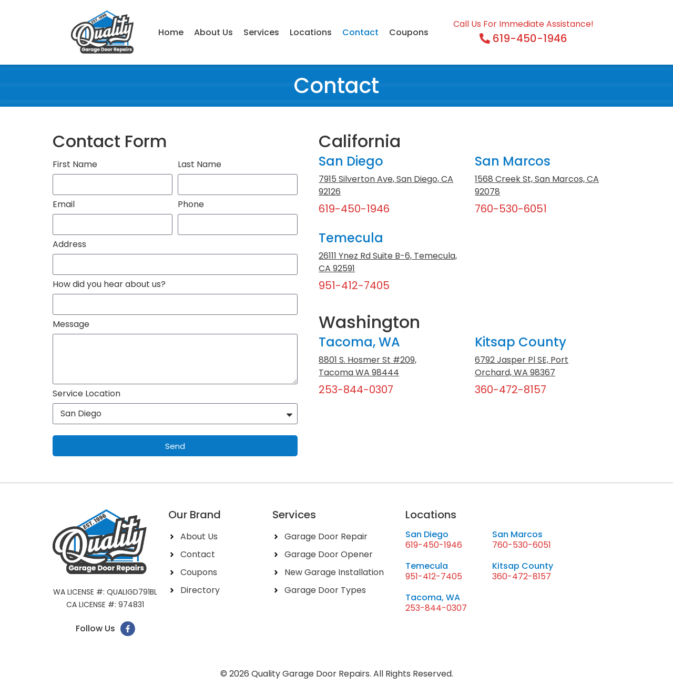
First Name (75, 165)
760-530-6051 (511, 208)
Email (64, 205)
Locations (311, 32)
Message (71, 325)
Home (170, 32)
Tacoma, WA (359, 342)
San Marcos (512, 161)
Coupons (409, 32)
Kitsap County (520, 342)
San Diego (351, 161)
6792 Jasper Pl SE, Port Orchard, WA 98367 (521, 366)
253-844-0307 (356, 389)
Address (69, 245)
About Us (213, 32)
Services (261, 32)
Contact (360, 32)
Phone (191, 205)
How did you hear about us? (109, 285)
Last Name (199, 165)
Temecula (351, 238)
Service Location (86, 395)
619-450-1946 (354, 208)
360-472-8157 (510, 389)
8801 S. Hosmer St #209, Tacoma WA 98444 (367, 366)
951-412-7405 (354, 285)
